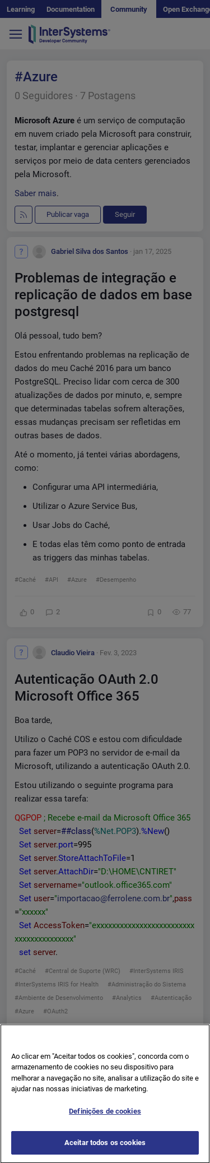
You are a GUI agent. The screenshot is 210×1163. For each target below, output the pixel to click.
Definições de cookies (105, 1122)
